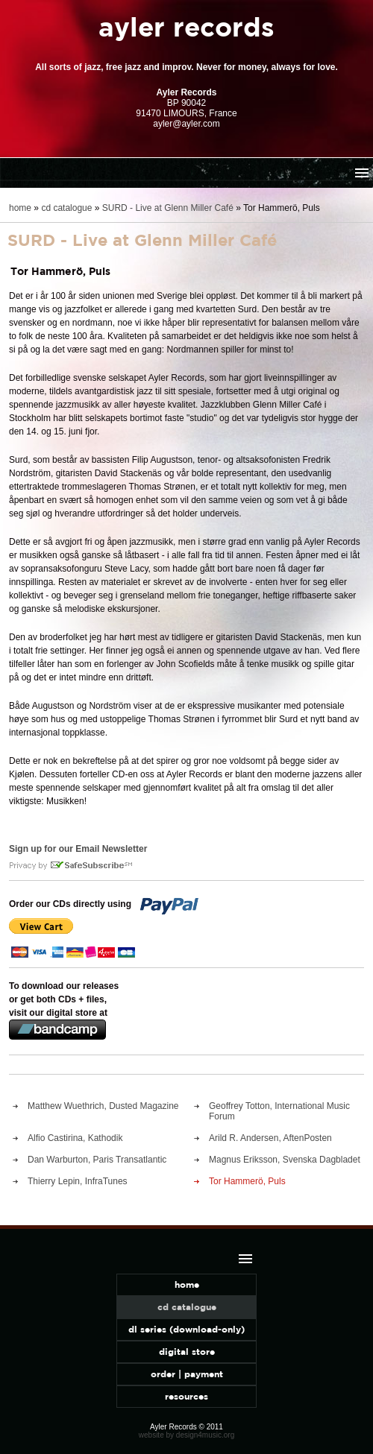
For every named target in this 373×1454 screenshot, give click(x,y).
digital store (187, 1351)
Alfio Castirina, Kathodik (75, 1138)
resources (186, 1396)
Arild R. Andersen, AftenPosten (270, 1138)
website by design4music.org (186, 1435)
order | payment (187, 1373)
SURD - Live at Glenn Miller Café (167, 208)
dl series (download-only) (186, 1329)
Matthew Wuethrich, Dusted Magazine (103, 1106)
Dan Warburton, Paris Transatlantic (97, 1159)
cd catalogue (66, 208)
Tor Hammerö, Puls (247, 1181)
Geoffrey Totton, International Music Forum (279, 1111)
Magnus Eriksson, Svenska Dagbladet (284, 1159)
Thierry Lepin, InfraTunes (78, 1181)
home (20, 208)
